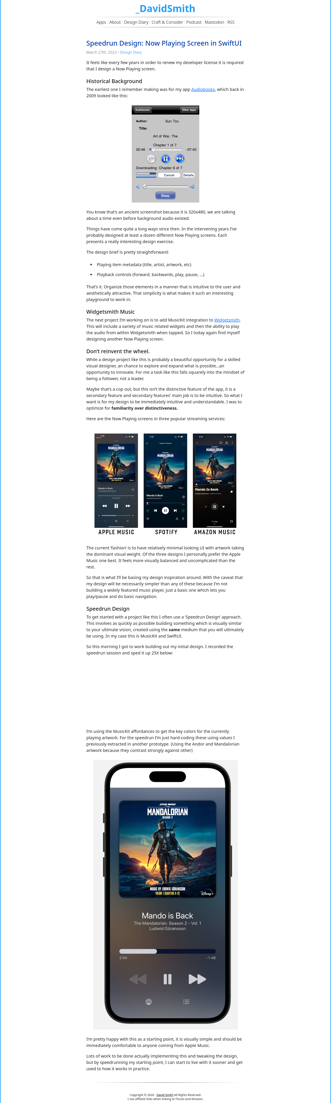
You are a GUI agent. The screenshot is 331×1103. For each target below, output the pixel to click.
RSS (231, 22)
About (115, 22)
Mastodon (214, 22)
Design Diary (131, 52)
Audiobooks (203, 89)
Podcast (194, 22)
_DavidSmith (165, 8)
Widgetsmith (227, 320)
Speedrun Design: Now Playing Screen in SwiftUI (164, 43)
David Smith (165, 1095)
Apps (101, 22)
